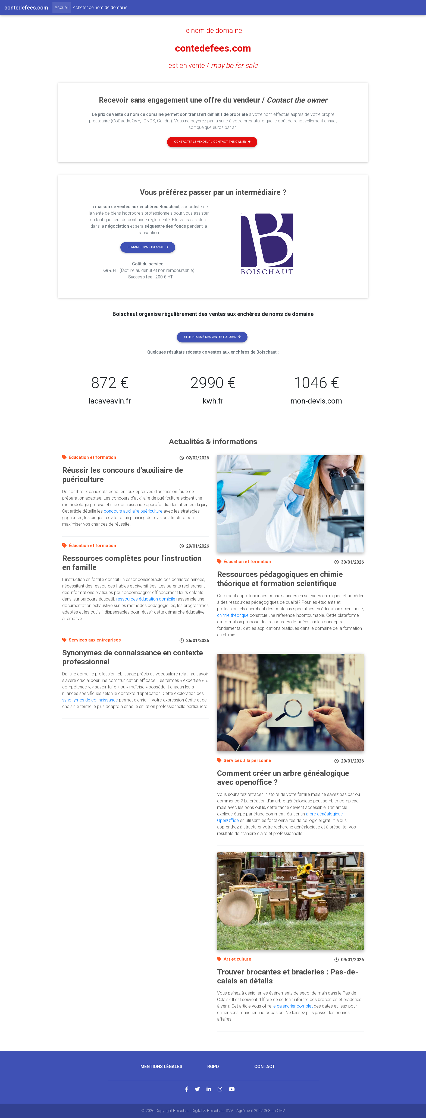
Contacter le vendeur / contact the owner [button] (212, 142)
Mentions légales (161, 1066)
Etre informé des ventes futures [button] (212, 337)
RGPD (213, 1066)
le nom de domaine (213, 30)
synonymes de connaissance (90, 700)
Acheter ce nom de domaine (100, 7)
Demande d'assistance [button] (147, 247)
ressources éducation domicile (145, 599)
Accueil (63, 7)
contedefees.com (213, 48)
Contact (264, 1066)
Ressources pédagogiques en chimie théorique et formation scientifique (280, 579)
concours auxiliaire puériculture (133, 511)
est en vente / (213, 65)
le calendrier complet (292, 1006)
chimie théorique (233, 615)
